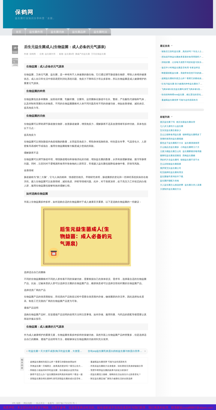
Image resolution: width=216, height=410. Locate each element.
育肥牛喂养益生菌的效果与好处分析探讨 (109, 371)
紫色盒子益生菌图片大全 (171, 143)
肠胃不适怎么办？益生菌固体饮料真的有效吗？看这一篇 (56, 375)
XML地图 (16, 403)
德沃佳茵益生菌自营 (185, 122)
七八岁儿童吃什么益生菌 (171, 127)
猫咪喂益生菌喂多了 (192, 135)
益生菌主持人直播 (193, 185)
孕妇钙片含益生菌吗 (169, 160)
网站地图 (28, 403)
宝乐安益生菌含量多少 (170, 131)
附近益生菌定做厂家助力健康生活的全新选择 (111, 379)
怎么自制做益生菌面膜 (170, 164)
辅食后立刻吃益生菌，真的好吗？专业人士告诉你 (185, 52)
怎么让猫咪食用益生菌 (170, 135)
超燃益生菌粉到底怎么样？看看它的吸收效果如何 (53, 362)
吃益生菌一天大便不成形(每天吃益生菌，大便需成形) (56, 352)
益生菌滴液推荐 (192, 143)
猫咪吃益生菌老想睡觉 (170, 156)
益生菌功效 (57, 32)
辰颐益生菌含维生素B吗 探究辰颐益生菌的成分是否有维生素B (59, 379)
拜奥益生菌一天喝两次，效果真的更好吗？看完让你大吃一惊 (58, 366)
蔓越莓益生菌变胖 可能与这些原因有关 (108, 362)
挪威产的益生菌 (82, 54)
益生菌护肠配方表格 (169, 181)
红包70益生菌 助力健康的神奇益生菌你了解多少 (184, 84)
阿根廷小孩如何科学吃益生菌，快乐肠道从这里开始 (54, 371)
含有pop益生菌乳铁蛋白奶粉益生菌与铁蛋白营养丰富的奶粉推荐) (116, 352)
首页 (18, 32)
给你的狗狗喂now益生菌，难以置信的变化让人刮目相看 (188, 95)
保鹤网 (24, 12)
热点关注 (40, 403)
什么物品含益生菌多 (169, 148)
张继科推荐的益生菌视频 (171, 139)
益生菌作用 (36, 32)
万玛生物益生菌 (98, 54)
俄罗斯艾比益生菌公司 (170, 168)
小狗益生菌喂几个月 (189, 148)
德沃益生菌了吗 (167, 122)
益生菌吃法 (100, 32)
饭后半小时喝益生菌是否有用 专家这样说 (181, 68)
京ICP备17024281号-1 (66, 403)
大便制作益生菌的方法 (170, 189)
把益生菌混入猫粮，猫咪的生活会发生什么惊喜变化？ (115, 375)
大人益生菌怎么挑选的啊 (171, 185)
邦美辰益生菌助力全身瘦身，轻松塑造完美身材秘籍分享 (116, 366)
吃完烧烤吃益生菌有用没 (171, 173)
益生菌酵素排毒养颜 (192, 152)
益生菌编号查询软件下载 (171, 177)
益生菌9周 (69, 54)
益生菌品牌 (79, 32)
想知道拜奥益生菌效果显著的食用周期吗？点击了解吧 (187, 57)
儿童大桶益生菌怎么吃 (170, 152)
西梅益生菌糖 (189, 156)
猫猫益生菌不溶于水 (189, 160)
